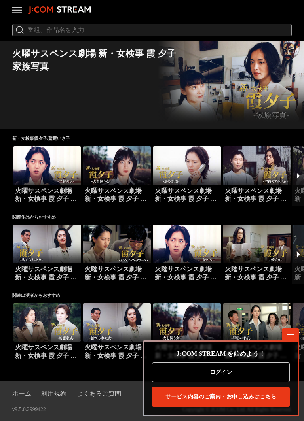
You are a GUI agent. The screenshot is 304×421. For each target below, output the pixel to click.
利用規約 (53, 393)
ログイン (221, 372)
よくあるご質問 (99, 393)
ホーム (21, 393)
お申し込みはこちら (220, 396)
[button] (298, 175)
